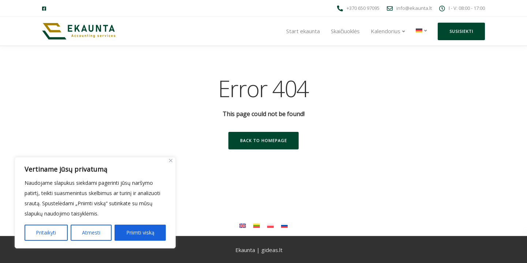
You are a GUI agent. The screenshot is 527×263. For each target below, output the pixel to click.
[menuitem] (421, 31)
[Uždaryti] (170, 160)
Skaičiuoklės (345, 31)
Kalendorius (385, 31)
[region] (95, 202)
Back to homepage (263, 140)
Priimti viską (140, 232)
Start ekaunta (303, 31)
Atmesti (91, 232)
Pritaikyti (46, 232)
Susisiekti (461, 31)
